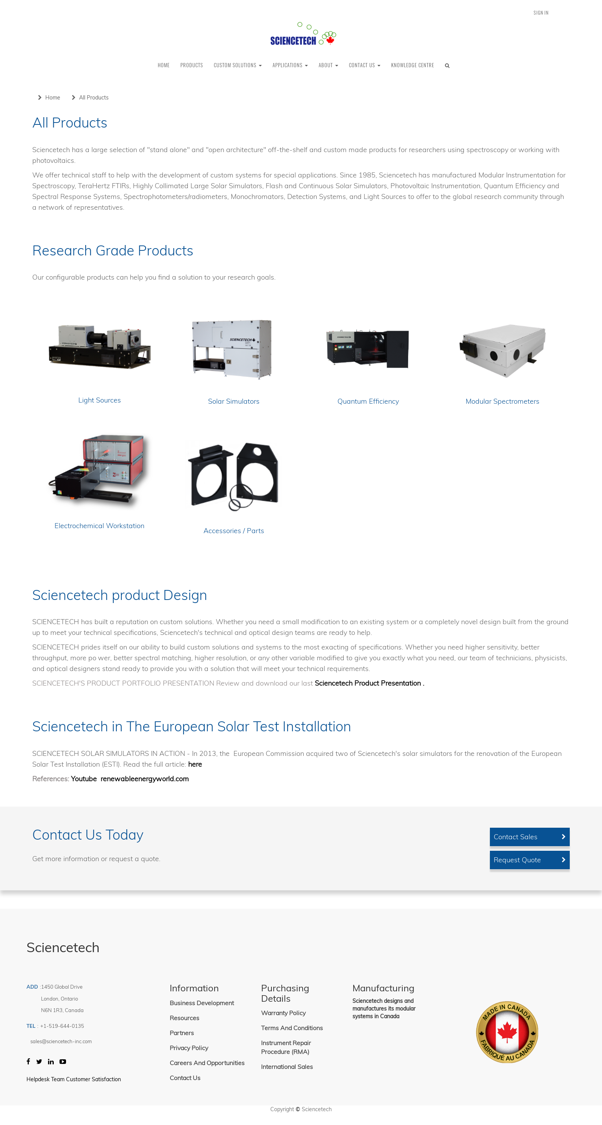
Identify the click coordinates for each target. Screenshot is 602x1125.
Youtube (85, 778)
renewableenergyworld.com (145, 778)
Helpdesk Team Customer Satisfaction (73, 1079)
